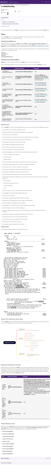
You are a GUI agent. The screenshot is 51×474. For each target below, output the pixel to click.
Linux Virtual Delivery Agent (8, 4)
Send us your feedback (6, 462)
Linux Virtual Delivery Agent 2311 (22, 4)
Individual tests (45, 78)
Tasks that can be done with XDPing (11, 23)
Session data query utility (6, 26)
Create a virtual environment (41, 46)
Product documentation (11, 2)
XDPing (3, 19)
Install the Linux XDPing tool (9, 22)
